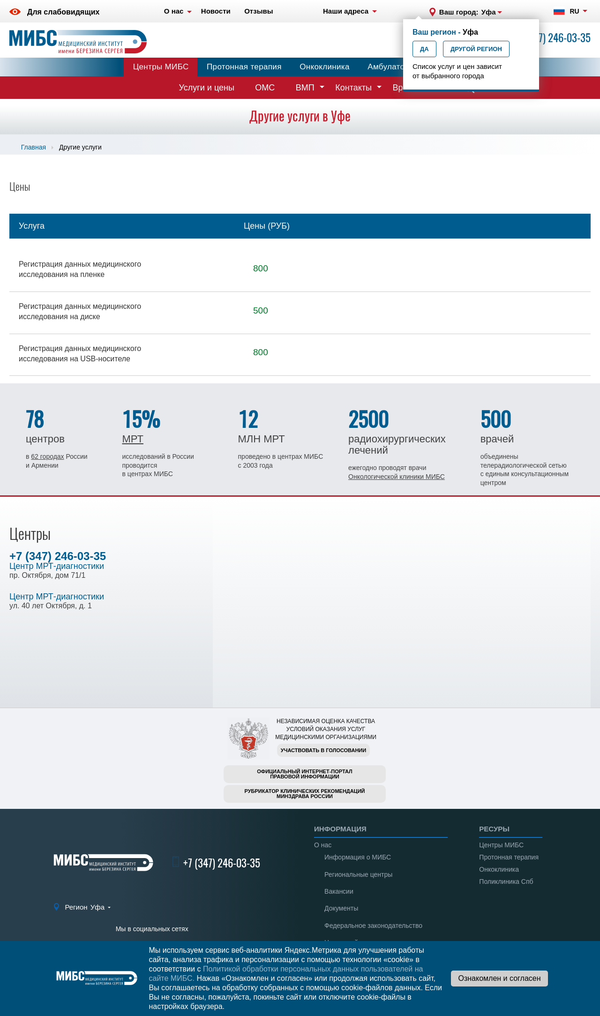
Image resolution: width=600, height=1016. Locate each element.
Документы (341, 908)
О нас (322, 845)
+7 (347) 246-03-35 (552, 37)
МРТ (132, 439)
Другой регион (476, 48)
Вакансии (338, 891)
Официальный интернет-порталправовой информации (304, 774)
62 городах (47, 456)
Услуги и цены (206, 87)
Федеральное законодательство (373, 925)
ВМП (305, 87)
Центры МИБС (161, 66)
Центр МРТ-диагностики (56, 566)
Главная (33, 147)
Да (424, 48)
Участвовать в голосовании (323, 750)
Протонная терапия (244, 66)
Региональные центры (358, 874)
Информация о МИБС (357, 857)
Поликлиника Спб (506, 881)
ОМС (265, 87)
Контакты (353, 87)
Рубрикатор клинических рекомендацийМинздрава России (305, 793)
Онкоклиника (325, 66)
